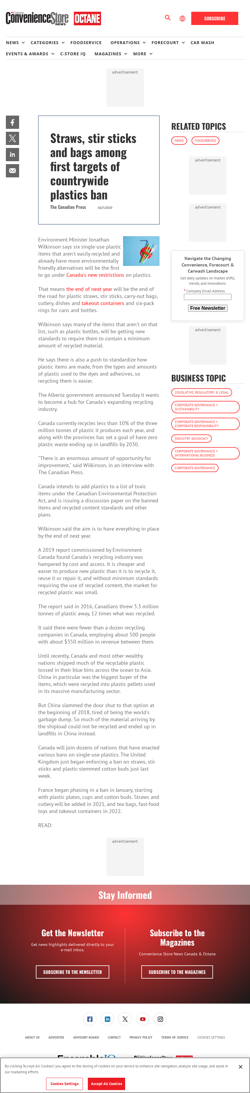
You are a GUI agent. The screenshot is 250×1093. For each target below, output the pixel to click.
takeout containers (103, 303)
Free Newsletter (207, 308)
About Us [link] (32, 1037)
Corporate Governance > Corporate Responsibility (197, 423)
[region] (125, 1075)
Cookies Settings (211, 1037)
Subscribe (214, 18)
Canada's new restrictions (95, 274)
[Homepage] (53, 18)
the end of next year (89, 289)
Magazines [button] (108, 53)
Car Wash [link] (202, 42)
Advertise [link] (56, 1037)
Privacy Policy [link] (141, 1037)
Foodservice (205, 140)
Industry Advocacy (191, 438)
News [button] (12, 42)
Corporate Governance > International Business (196, 453)
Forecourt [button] (165, 42)
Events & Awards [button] (27, 53)
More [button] (139, 53)
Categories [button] (44, 42)
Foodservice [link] (86, 42)
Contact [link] (114, 1037)
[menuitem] (18, 42)
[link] (12, 122)
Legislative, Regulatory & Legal (202, 392)
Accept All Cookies (106, 1083)
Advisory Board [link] (86, 1037)
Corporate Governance (195, 468)
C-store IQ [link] (73, 53)
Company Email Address (204, 291)
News (179, 140)
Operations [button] (125, 42)
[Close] (240, 1066)
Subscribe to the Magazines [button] (177, 972)
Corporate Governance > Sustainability (196, 407)
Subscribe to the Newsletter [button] (72, 972)
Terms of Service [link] (175, 1037)
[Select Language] (183, 18)
